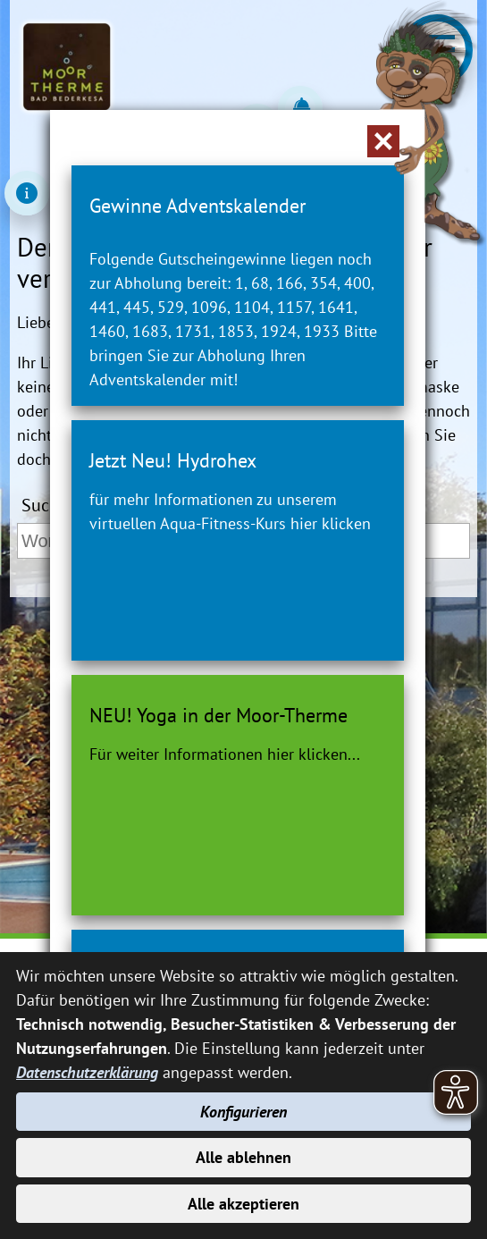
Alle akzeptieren (243, 1203)
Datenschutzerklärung (87, 1072)
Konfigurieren (243, 1111)
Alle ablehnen (243, 1157)
